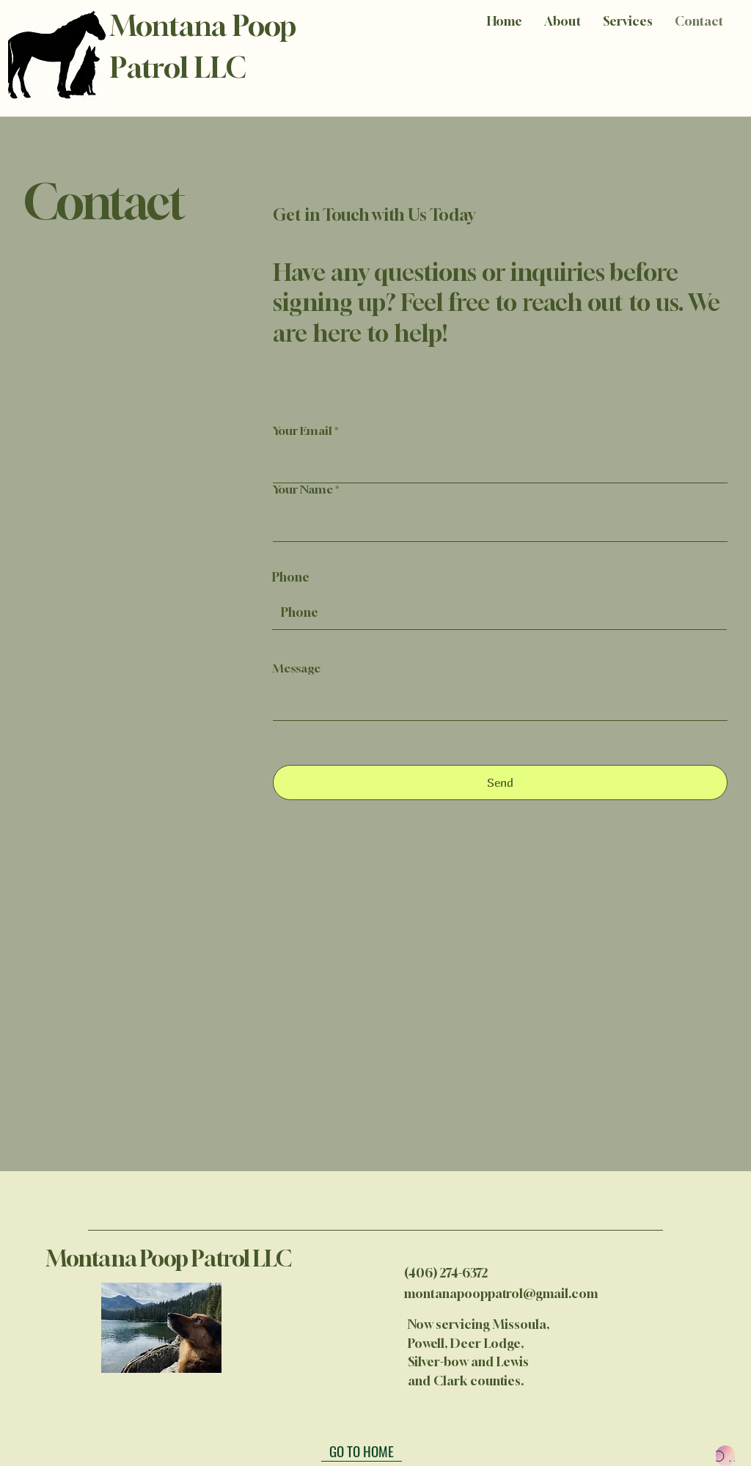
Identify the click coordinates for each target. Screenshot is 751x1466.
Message (296, 668)
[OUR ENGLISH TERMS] (725, 1455)
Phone (290, 577)
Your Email (302, 430)
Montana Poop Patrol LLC (170, 1258)
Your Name (303, 489)
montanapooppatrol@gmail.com (501, 1293)
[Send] (500, 782)
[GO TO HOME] (361, 1451)
